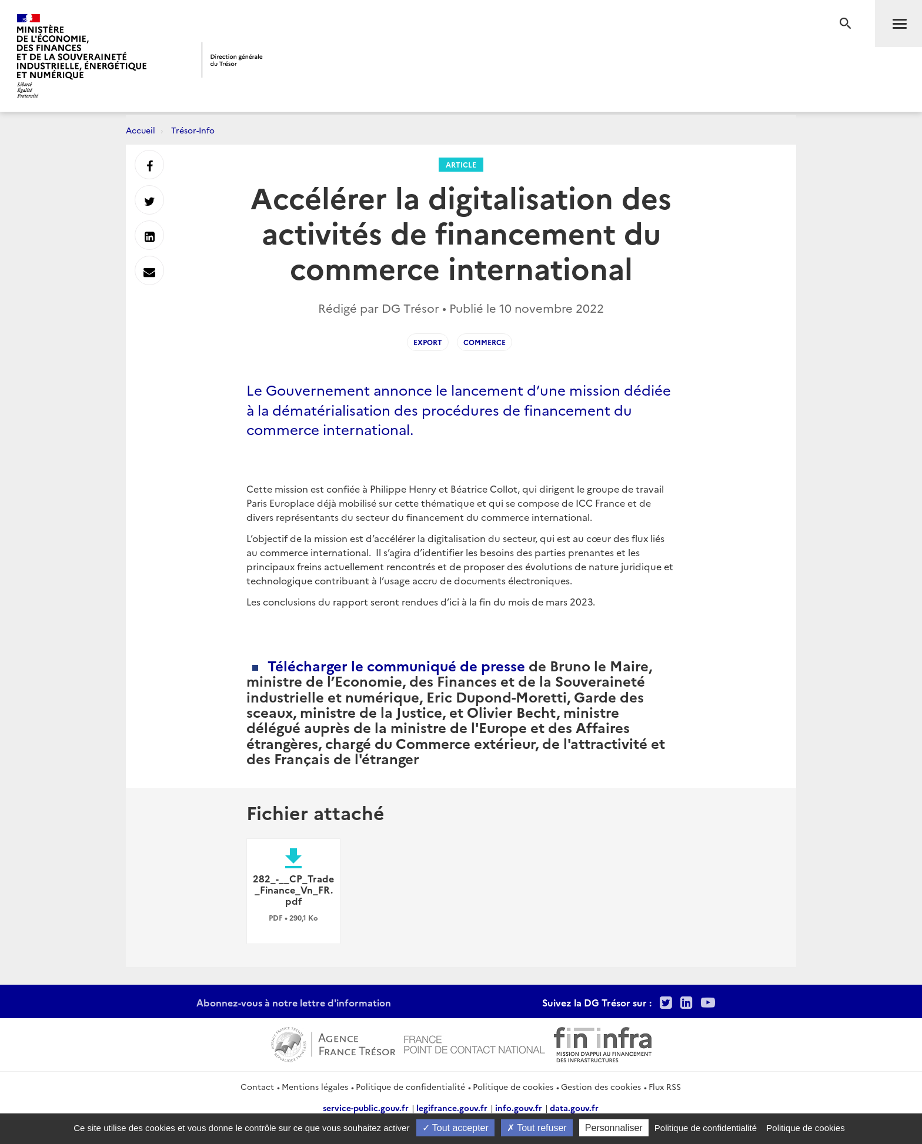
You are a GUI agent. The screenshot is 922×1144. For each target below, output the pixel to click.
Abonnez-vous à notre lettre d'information (293, 1002)
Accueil (140, 130)
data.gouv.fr (574, 1107)
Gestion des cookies (601, 1086)
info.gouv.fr (518, 1107)
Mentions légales (315, 1086)
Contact (257, 1086)
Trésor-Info (193, 130)
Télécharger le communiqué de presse (396, 665)
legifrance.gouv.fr (451, 1107)
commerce (484, 342)
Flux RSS (665, 1086)
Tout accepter (455, 1128)
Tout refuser (537, 1128)
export (427, 342)
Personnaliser (614, 1128)
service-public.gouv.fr (366, 1107)
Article (461, 164)
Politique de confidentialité (410, 1086)
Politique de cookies (513, 1086)
